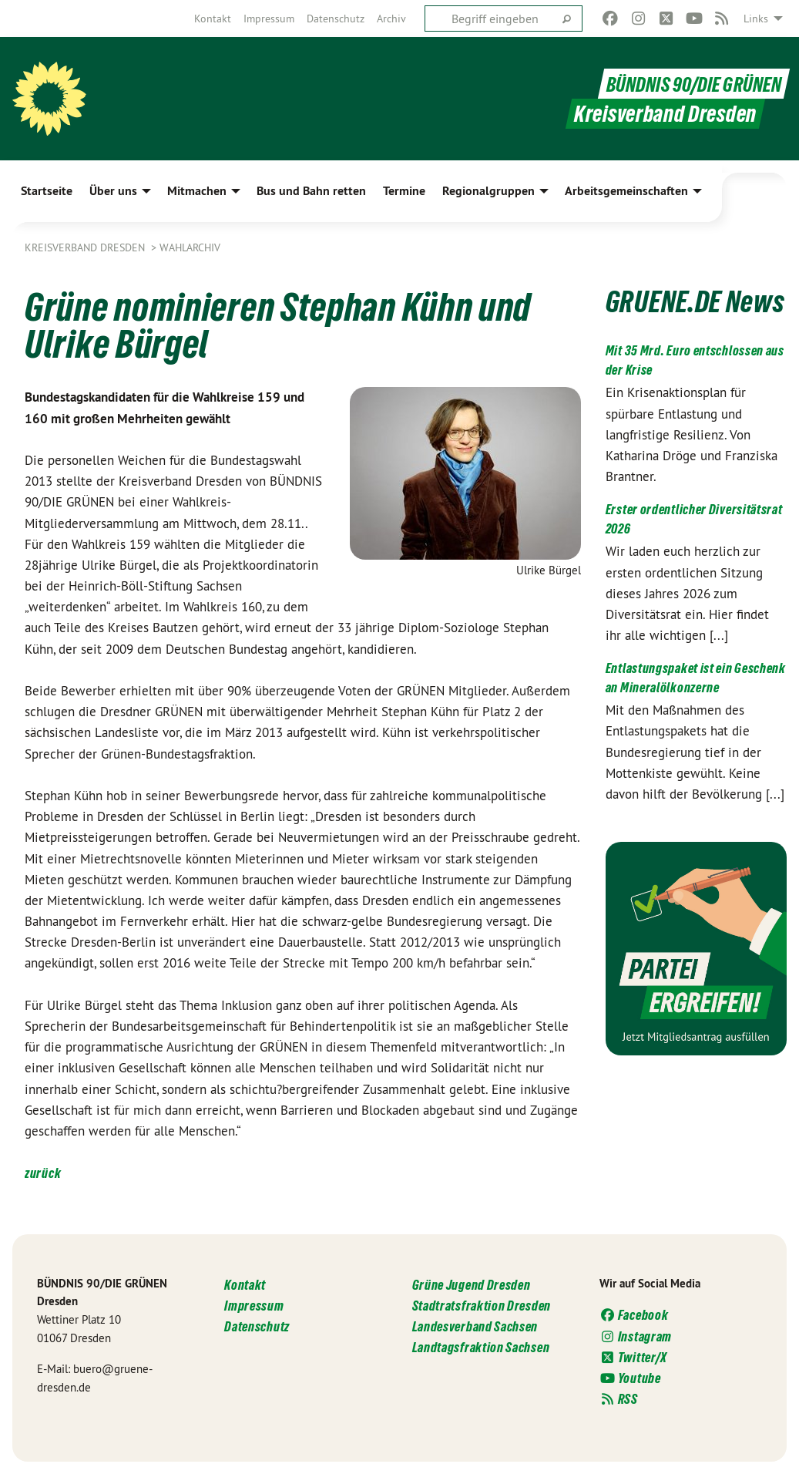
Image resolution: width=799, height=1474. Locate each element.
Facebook (634, 1315)
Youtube (630, 1378)
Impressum (268, 18)
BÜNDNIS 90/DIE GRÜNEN (686, 83)
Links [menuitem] (756, 18)
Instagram (635, 1336)
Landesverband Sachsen (475, 1326)
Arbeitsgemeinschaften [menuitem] (626, 191)
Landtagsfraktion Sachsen (481, 1347)
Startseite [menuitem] (46, 191)
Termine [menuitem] (404, 191)
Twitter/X (633, 1357)
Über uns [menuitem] (113, 191)
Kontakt (212, 18)
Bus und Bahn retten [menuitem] (311, 191)
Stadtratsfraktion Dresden (482, 1305)
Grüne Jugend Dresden (471, 1285)
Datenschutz (335, 18)
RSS (618, 1399)
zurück (43, 1173)
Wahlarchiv (189, 247)
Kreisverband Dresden (86, 247)
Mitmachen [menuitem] (197, 191)
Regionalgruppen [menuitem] (488, 191)
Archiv (391, 18)
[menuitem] (212, 18)
